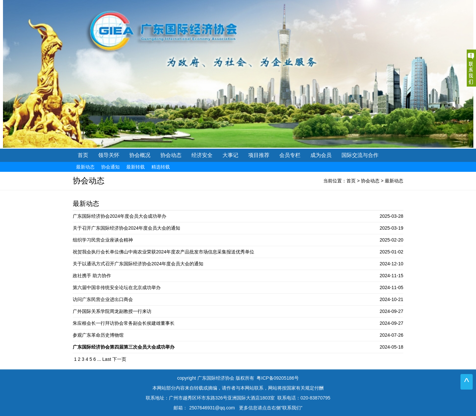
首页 (83, 155)
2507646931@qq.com (212, 407)
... (99, 359)
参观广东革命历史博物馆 (98, 335)
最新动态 (394, 180)
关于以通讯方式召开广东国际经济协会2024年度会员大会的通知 (138, 263)
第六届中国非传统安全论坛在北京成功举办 (117, 287)
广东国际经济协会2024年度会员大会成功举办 (119, 216)
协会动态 (370, 180)
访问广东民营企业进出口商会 (103, 299)
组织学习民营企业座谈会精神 (103, 240)
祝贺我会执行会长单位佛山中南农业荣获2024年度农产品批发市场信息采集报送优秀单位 (163, 251)
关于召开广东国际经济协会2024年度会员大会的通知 (126, 228)
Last (106, 359)
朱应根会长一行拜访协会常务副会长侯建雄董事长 (124, 323)
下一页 (119, 359)
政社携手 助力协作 (92, 275)
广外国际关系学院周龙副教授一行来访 (112, 311)
